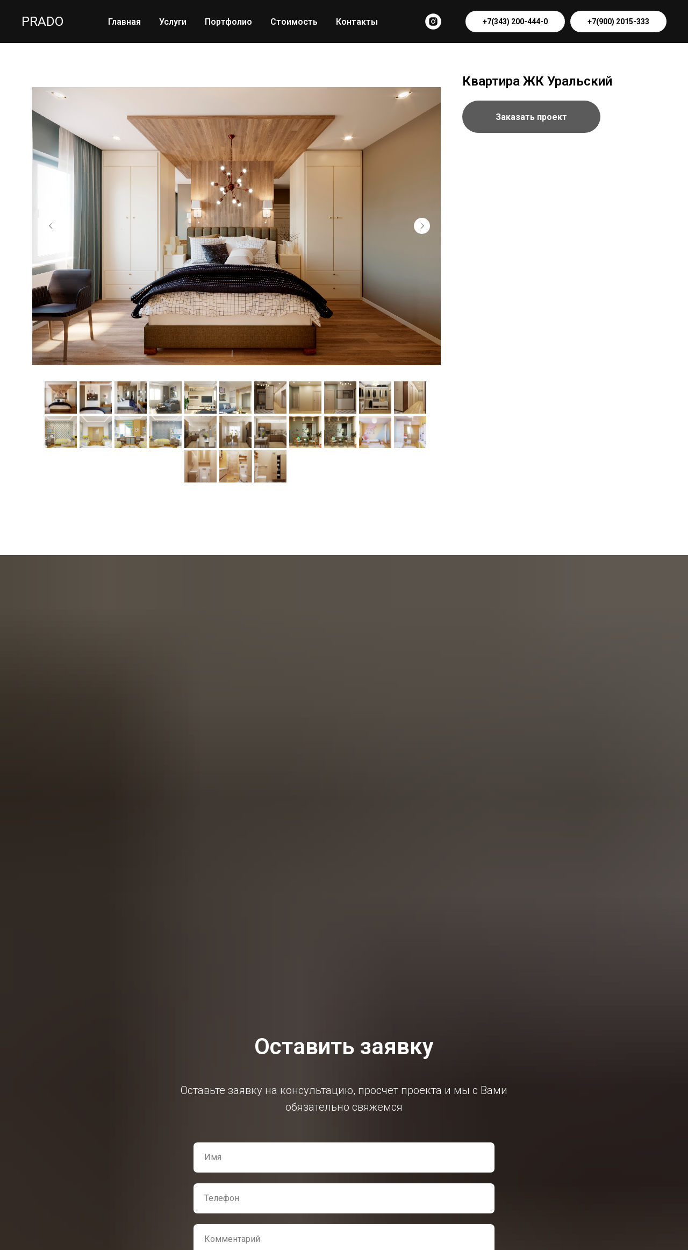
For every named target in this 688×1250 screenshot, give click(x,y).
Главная (124, 22)
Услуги (173, 22)
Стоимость (294, 22)
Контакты (357, 22)
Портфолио (228, 22)
